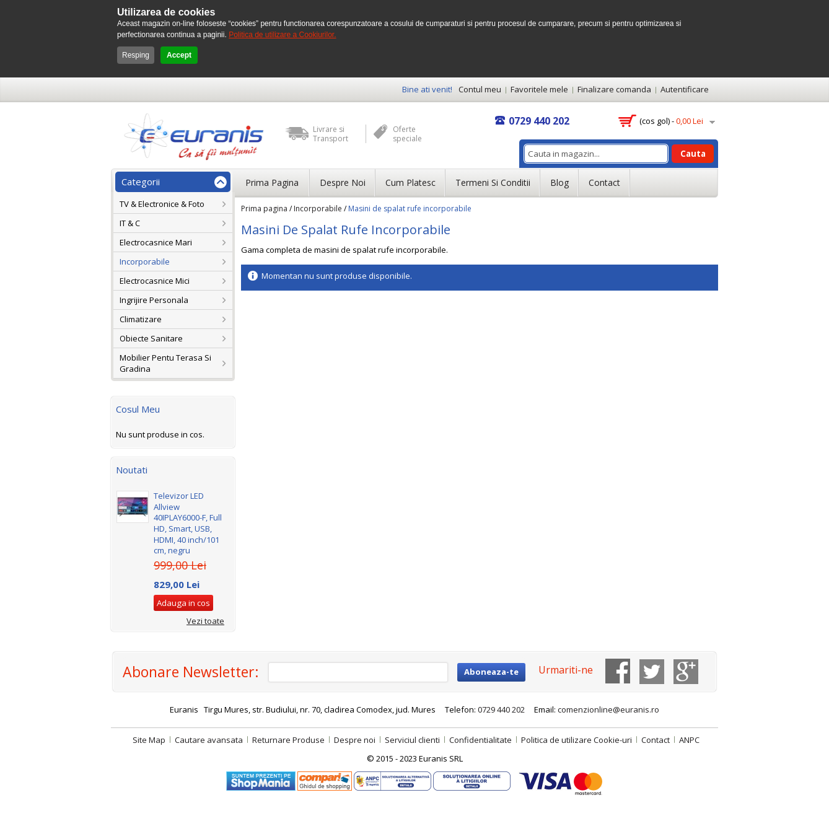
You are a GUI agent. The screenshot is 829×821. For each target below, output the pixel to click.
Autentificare (684, 89)
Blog (559, 182)
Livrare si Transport (330, 134)
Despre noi (343, 182)
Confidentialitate (480, 739)
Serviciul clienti (412, 739)
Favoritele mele (539, 89)
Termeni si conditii (492, 182)
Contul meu (479, 89)
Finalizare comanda (614, 89)
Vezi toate (205, 620)
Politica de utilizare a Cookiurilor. (282, 34)
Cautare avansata (209, 739)
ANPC (689, 739)
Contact (604, 182)
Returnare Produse (288, 739)
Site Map (149, 739)
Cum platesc (410, 182)
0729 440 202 (539, 121)
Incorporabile (318, 208)
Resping (135, 55)
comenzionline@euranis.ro (608, 709)
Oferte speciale (407, 134)
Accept (179, 55)
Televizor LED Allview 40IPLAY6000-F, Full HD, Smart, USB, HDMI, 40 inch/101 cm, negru (188, 523)
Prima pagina (264, 208)
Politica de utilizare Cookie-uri (576, 739)
